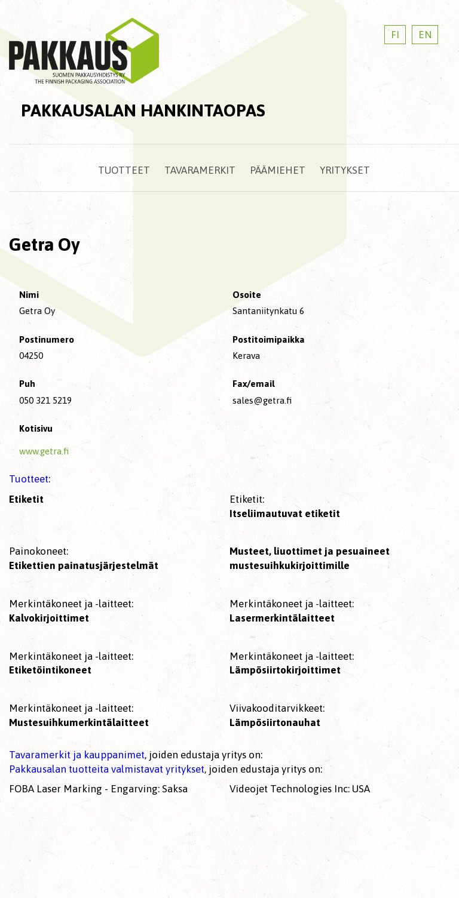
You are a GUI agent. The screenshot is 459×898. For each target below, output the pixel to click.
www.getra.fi (44, 451)
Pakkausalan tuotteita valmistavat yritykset (106, 769)
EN (425, 35)
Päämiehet (277, 170)
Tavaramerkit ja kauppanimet (77, 755)
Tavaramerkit (199, 170)
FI (395, 35)
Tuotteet (124, 170)
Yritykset (345, 170)
